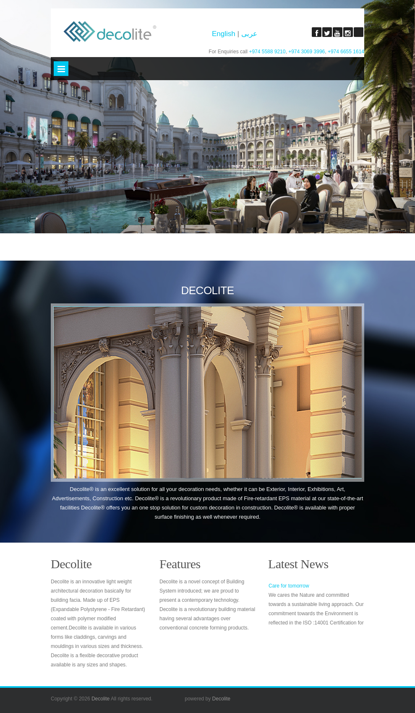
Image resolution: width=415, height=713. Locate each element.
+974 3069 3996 (306, 52)
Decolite (100, 699)
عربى (249, 34)
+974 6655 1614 (346, 52)
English (224, 34)
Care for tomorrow (289, 586)
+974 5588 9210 (267, 52)
